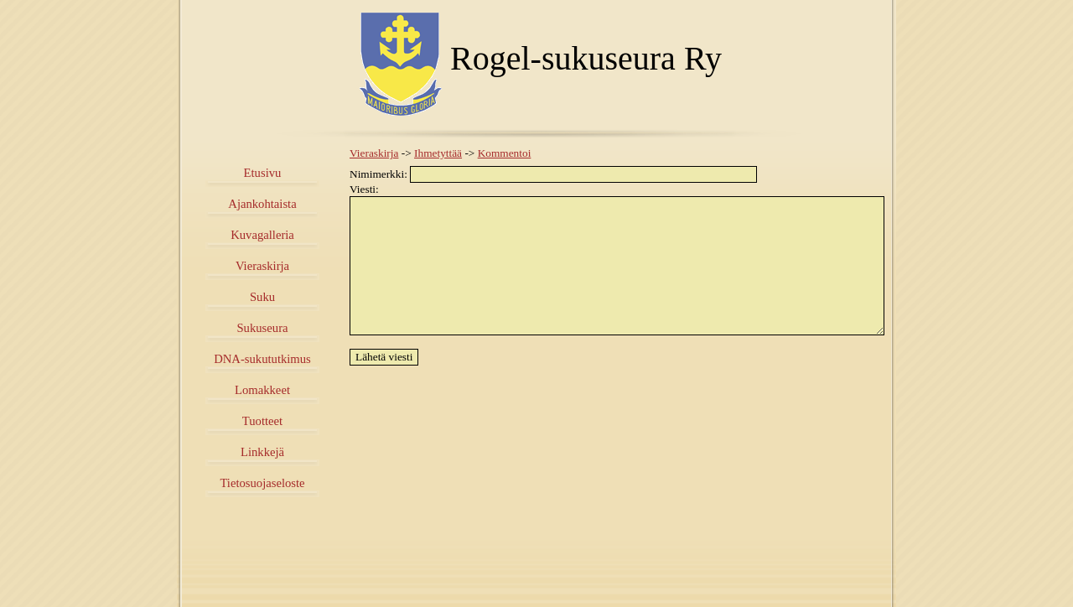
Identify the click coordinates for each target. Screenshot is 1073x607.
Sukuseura (262, 328)
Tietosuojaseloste (262, 483)
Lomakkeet (262, 390)
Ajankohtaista (262, 203)
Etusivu (263, 172)
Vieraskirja (262, 265)
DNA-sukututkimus (262, 359)
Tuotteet (262, 421)
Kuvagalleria (262, 234)
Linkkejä (262, 452)
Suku (262, 297)
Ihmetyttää (438, 153)
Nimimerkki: (553, 174)
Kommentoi (504, 153)
